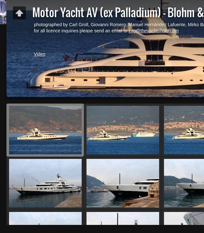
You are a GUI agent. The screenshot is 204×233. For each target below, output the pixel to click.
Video (40, 54)
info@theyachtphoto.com (153, 30)
